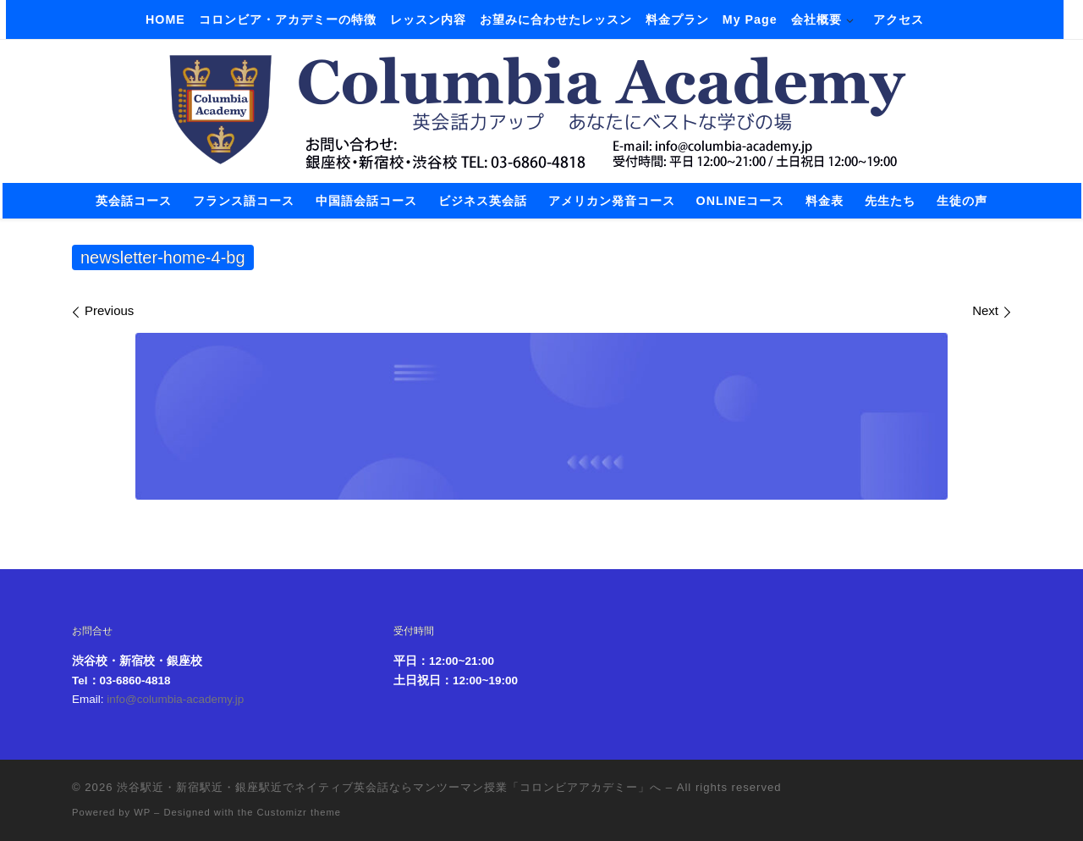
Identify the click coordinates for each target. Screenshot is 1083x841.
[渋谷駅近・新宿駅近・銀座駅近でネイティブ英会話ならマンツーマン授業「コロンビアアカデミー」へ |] (541, 108)
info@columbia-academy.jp (175, 699)
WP (142, 812)
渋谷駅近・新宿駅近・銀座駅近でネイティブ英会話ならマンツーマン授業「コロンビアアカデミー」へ (389, 787)
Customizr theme (299, 812)
